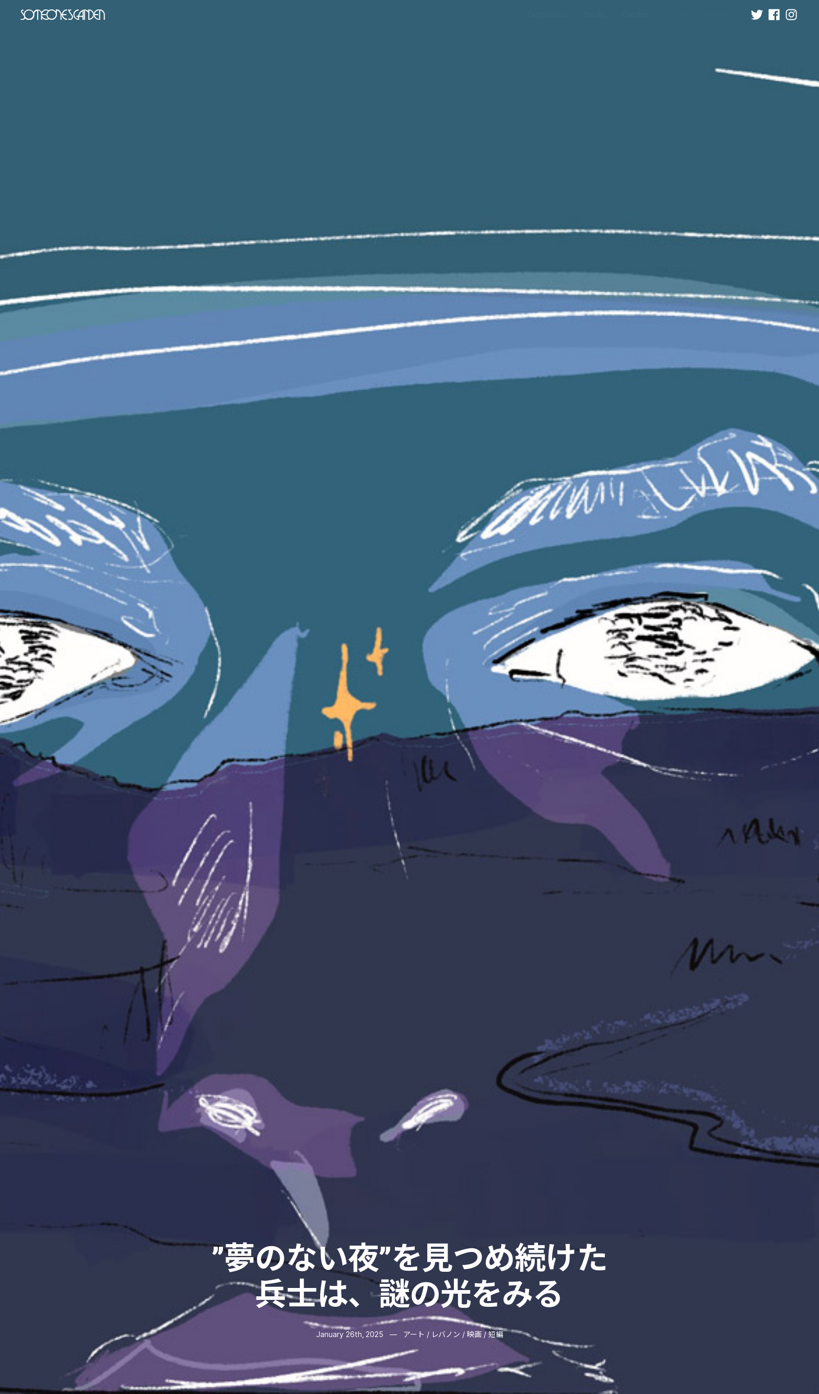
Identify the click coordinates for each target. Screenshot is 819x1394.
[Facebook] (774, 14)
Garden (635, 14)
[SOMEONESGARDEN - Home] (62, 14)
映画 (474, 1334)
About (686, 15)
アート (414, 1334)
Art (663, 15)
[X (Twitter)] (757, 14)
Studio (594, 14)
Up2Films (720, 15)
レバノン (446, 1334)
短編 (495, 1334)
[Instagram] (791, 14)
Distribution (548, 14)
